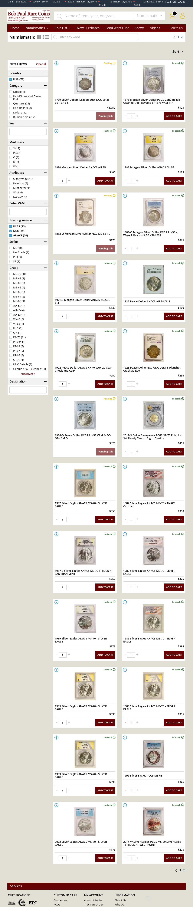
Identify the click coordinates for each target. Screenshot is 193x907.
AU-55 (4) (19, 312)
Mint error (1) (21, 189)
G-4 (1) (17, 334)
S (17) (16, 150)
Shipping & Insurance (126, 889)
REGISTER (171, 1)
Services (16, 858)
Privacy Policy (61, 884)
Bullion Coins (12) (24, 118)
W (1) (16, 168)
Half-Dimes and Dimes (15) (27, 99)
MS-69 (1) (19, 280)
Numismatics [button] (35, 29)
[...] (96, 16)
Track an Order (92, 876)
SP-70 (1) (18, 361)
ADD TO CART (174, 115)
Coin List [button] (61, 29)
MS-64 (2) (19, 298)
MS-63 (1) (19, 302)
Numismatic (148, 16)
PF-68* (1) (19, 343)
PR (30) (17, 258)
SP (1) (16, 263)
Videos (155, 29)
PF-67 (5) (18, 352)
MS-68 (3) (19, 284)
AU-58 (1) (19, 307)
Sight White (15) (23, 180)
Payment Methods (125, 884)
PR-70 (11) (19, 339)
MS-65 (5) (19, 293)
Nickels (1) (19, 93)
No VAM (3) (20, 198)
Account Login (92, 872)
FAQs (57, 876)
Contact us (60, 872)
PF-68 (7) (18, 348)
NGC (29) (19, 232)
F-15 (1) (17, 330)
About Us (120, 872)
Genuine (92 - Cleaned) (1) (29, 370)
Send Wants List (117, 29)
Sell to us (176, 29)
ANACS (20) (20, 237)
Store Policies (122, 880)
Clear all (41, 65)
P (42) (16, 154)
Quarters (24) (21, 105)
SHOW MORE (28, 376)
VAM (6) (18, 194)
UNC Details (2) (22, 366)
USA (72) (18, 81)
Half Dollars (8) (22, 109)
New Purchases (88, 29)
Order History (92, 880)
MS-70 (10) (19, 275)
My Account (60, 880)
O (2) (16, 159)
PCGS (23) (19, 228)
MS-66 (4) (19, 289)
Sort (175, 52)
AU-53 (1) (19, 316)
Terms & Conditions (65, 889)
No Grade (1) (21, 254)
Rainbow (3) (20, 185)
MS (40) (17, 249)
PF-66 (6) (18, 357)
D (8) (16, 163)
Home (15, 29)
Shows (139, 29)
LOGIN (181, 1)
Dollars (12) (20, 114)
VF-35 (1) (18, 325)
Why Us (119, 876)
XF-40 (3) (18, 321)
